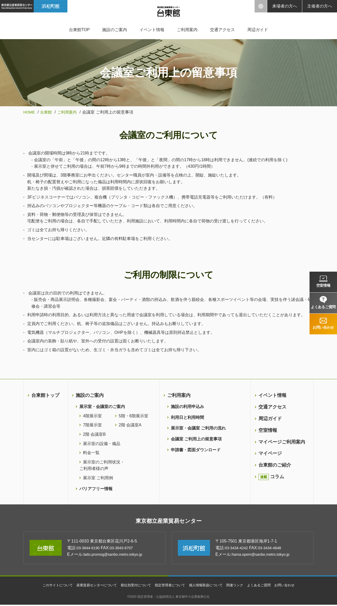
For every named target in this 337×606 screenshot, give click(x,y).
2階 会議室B (94, 434)
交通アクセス (222, 29)
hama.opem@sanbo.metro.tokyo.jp (264, 556)
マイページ (270, 453)
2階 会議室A (130, 425)
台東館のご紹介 (274, 465)
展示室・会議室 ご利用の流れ (198, 428)
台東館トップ (45, 395)
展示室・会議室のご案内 (102, 406)
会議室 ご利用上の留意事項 (196, 439)
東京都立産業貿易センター (168, 521)
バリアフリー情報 (96, 488)
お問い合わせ (292, 586)
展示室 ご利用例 (98, 478)
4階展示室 (92, 416)
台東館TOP (79, 29)
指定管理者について (170, 586)
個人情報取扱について (208, 586)
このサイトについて (50, 586)
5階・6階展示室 (133, 416)
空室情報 (267, 430)
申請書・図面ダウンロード (196, 449)
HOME (29, 112)
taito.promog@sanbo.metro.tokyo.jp (116, 556)
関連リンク (239, 586)
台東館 (47, 112)
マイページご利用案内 (281, 441)
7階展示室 (92, 425)
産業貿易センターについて (92, 586)
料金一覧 (91, 452)
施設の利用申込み (187, 406)
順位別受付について (133, 586)
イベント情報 (151, 29)
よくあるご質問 (265, 586)
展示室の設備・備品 (101, 443)
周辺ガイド (257, 29)
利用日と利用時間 (187, 417)
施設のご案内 (114, 29)
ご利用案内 (187, 29)
